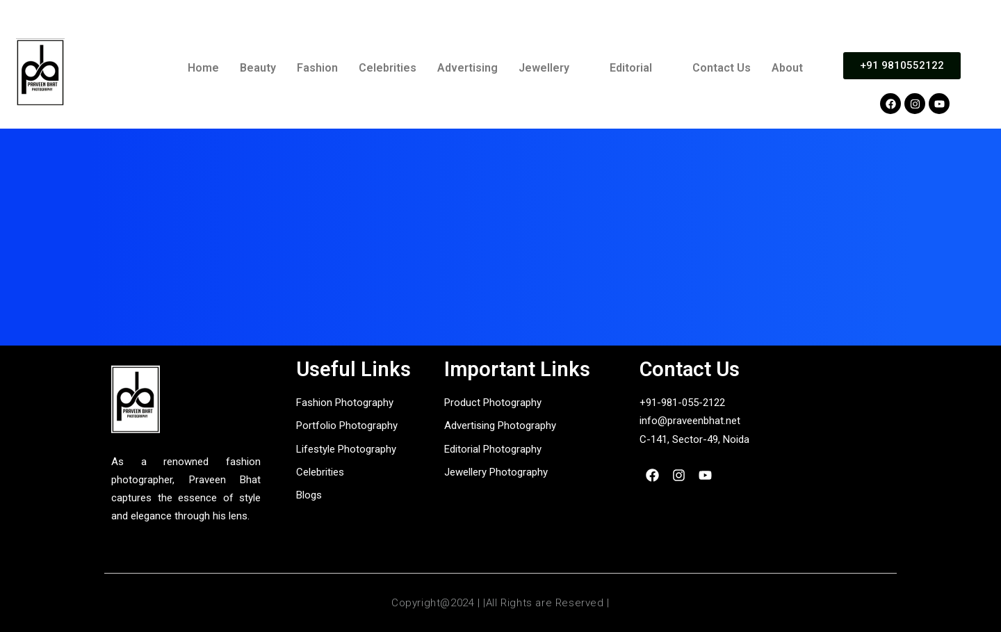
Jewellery (544, 67)
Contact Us (721, 67)
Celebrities (387, 67)
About (787, 67)
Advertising (467, 67)
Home (203, 67)
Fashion (317, 67)
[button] (553, 68)
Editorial (631, 67)
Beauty (258, 67)
